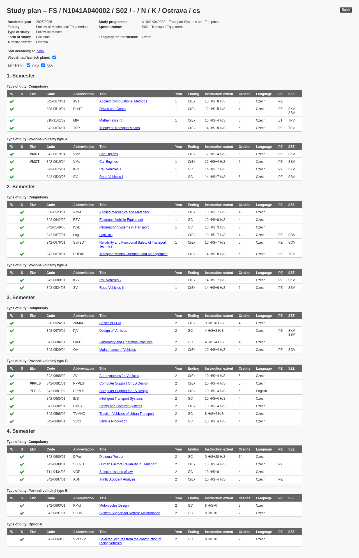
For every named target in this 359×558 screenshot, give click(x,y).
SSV (49, 66)
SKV (35, 66)
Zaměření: (16, 65)
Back (346, 10)
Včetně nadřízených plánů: (29, 58)
